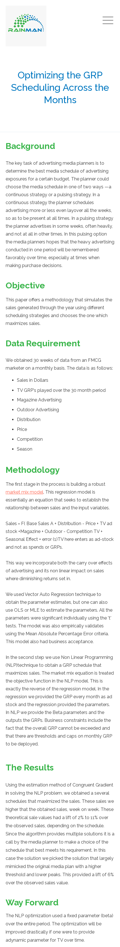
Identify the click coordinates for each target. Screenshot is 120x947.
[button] (108, 18)
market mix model (24, 492)
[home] (26, 26)
